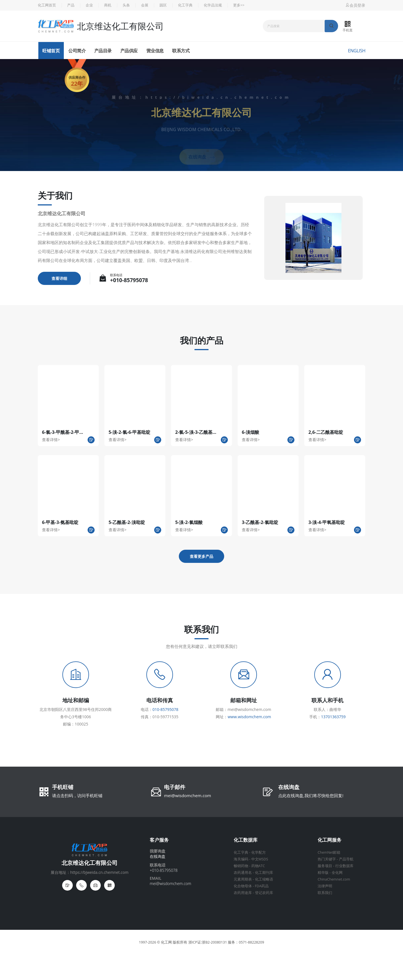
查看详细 (59, 278)
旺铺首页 (51, 51)
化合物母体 (243, 886)
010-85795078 (166, 709)
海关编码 (241, 859)
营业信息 (155, 51)
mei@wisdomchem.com (187, 795)
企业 (89, 5)
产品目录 (103, 51)
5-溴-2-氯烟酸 (189, 522)
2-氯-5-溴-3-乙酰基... (195, 432)
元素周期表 (243, 879)
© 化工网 (164, 942)
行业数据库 (344, 865)
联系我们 (325, 892)
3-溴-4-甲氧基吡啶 (326, 522)
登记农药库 (264, 892)
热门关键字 (327, 859)
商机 (107, 5)
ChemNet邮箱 (329, 852)
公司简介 (77, 51)
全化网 (337, 872)
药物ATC (258, 865)
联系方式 (180, 51)
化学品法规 (213, 5)
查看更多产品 (201, 556)
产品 (70, 5)
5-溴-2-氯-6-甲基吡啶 (129, 432)
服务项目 (325, 865)
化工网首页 (47, 5)
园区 (163, 5)
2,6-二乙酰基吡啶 (325, 432)
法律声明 (325, 886)
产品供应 (129, 51)
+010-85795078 (129, 280)
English (356, 51)
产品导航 (346, 859)
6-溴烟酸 (250, 432)
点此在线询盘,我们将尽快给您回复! (310, 795)
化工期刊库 (264, 872)
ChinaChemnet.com (334, 879)
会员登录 (355, 5)
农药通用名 (243, 872)
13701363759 (333, 716)
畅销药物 (241, 865)
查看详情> (51, 439)
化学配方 (258, 852)
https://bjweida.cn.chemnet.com (218, 97)
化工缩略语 (264, 879)
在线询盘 (288, 788)
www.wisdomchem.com (249, 716)
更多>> (238, 5)
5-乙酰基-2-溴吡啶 (127, 522)
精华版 (323, 872)
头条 (126, 5)
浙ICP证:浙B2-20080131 (207, 942)
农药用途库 (243, 892)
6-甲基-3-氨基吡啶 (60, 522)
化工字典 (185, 5)
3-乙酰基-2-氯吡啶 (260, 522)
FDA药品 (262, 886)
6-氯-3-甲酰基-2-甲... (62, 432)
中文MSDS (259, 859)
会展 (144, 5)
